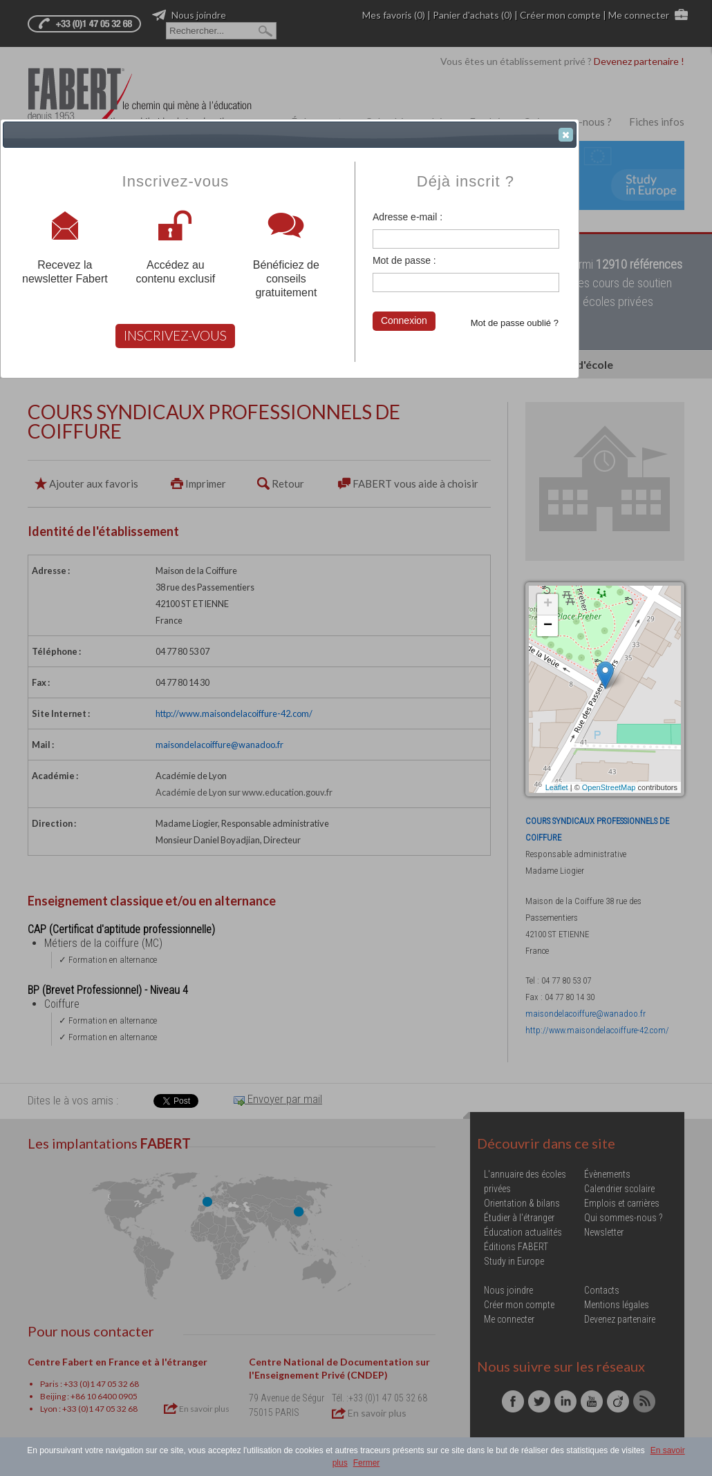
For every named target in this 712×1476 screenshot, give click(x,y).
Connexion (404, 320)
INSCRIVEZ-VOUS (175, 335)
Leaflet (556, 787)
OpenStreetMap (609, 787)
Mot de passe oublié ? (515, 323)
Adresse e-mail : (407, 216)
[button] (566, 135)
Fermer (366, 1463)
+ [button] (547, 604)
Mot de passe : (404, 260)
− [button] (547, 625)
